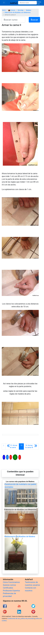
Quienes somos (9, 585)
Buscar (34, 19)
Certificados (8, 588)
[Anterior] (12, 446)
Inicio (4, 10)
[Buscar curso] (27, 2)
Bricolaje (20, 10)
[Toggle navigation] (4, 2)
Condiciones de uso (14, 618)
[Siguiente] (31, 446)
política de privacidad (27, 618)
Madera (28, 10)
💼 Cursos (11, 10)
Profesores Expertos (11, 591)
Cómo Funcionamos (11, 582)
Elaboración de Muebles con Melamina (17, 12)
